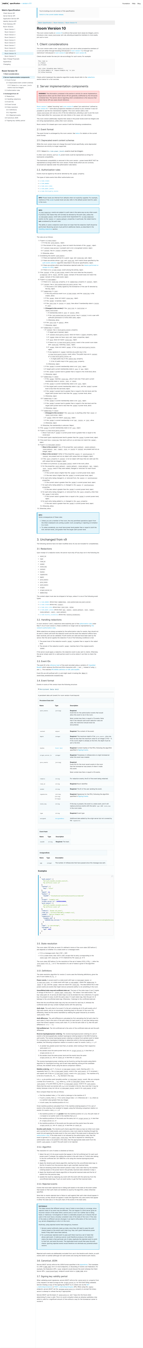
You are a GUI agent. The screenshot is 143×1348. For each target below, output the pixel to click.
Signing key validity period (16, 120)
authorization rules (85, 623)
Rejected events (15, 115)
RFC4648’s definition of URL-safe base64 (65, 669)
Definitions (13, 110)
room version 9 (80, 53)
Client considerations (11, 74)
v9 (59, 155)
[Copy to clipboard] (112, 876)
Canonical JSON (12, 118)
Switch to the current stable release (51, 14)
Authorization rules (13, 90)
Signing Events (83, 750)
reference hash (55, 665)
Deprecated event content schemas (21, 83)
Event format (11, 80)
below (78, 133)
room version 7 (76, 51)
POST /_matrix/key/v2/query (63, 1287)
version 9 (59, 33)
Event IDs (10, 102)
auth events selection (49, 263)
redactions (91, 77)
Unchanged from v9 (11, 94)
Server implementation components (17, 77)
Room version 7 (42, 106)
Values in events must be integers (20, 86)
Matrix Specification (45, 23)
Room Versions (59, 23)
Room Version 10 (9, 71)
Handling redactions (14, 99)
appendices (84, 1264)
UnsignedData (59, 818)
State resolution (12, 107)
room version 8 (60, 53)
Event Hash (59, 748)
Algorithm (13, 112)
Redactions (10, 96)
